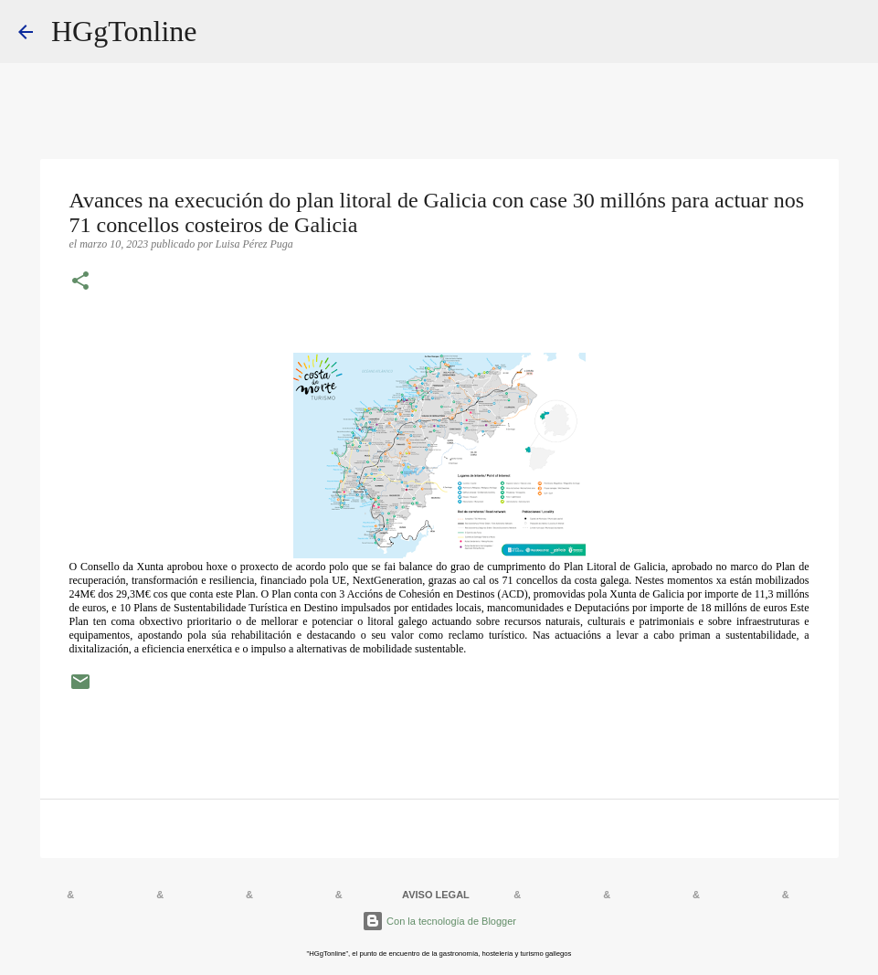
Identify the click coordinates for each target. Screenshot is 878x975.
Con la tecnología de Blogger (439, 921)
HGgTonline (124, 31)
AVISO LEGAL (436, 894)
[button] (80, 282)
